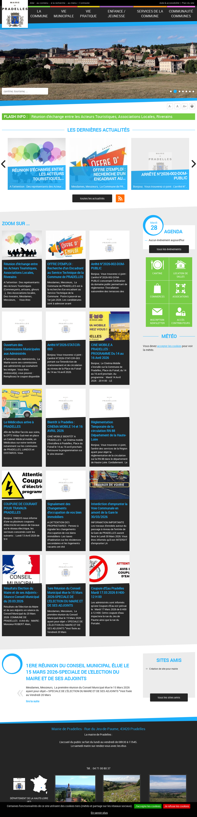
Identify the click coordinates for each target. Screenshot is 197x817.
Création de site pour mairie (163, 668)
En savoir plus (99, 813)
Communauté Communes (181, 13)
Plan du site (188, 2)
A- (170, 106)
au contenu (42, 2)
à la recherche (58, 2)
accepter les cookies (169, 346)
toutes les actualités (92, 198)
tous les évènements (169, 249)
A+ (185, 106)
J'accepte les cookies (147, 806)
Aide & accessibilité (169, 2)
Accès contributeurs (180, 321)
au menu (72, 2)
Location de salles (180, 275)
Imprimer (192, 106)
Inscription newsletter (157, 321)
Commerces (157, 296)
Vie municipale (64, 13)
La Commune (39, 13)
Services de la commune (150, 13)
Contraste (84, 2)
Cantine (157, 273)
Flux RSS (120, 198)
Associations (181, 296)
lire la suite (32, 701)
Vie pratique (88, 13)
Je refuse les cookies (176, 806)
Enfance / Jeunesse (116, 13)
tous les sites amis (169, 697)
